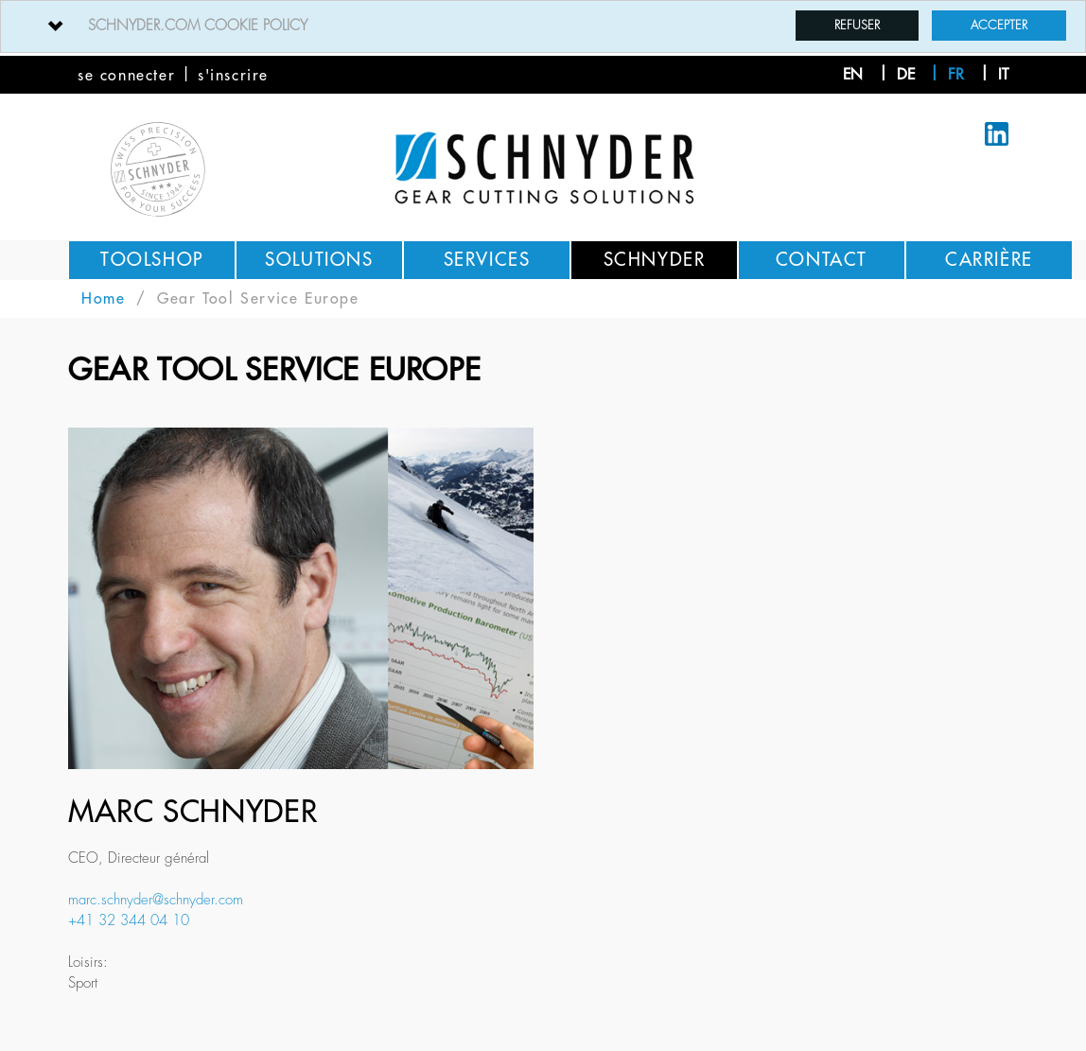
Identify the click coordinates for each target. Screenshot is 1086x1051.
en (853, 74)
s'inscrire (233, 75)
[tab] (543, 26)
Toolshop (151, 260)
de (906, 74)
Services (487, 260)
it (1003, 74)
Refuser (857, 25)
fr (956, 74)
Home (103, 299)
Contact (821, 260)
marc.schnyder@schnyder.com (155, 900)
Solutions (319, 260)
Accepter (999, 25)
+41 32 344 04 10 (128, 921)
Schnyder (655, 260)
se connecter (126, 75)
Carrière (989, 260)
